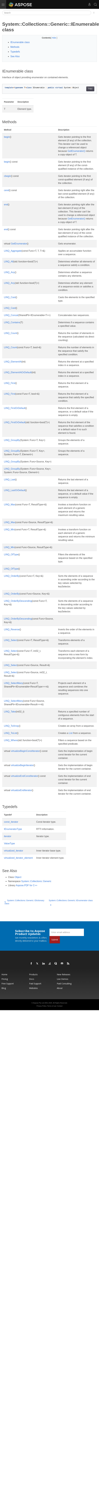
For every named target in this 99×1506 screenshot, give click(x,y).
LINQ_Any (9, 272)
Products (33, 974)
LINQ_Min (9, 529)
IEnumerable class (20, 42)
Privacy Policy (41, 1006)
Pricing (4, 979)
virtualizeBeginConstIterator (25, 751)
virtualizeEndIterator (21, 790)
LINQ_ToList (10, 733)
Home (4, 974)
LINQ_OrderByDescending (18, 601)
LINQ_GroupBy (12, 440)
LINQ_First (9, 383)
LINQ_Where (11, 740)
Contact (60, 1006)
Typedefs (15, 51)
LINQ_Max (9, 504)
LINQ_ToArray (11, 726)
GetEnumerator (19, 243)
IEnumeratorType (13, 829)
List (70, 733)
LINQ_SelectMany (13, 683)
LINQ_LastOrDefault (14, 490)
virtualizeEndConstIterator (24, 776)
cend (6, 190)
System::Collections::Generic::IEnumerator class (71, 902)
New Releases (63, 974)
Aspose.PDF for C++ (26, 885)
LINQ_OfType (11, 554)
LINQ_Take (10, 711)
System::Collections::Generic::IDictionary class (24, 902)
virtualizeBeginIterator (22, 765)
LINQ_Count (10, 333)
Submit (54, 939)
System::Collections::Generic (36, 881)
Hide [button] (54, 38)
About (60, 988)
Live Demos (62, 979)
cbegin (7, 176)
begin (7, 137)
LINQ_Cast (10, 297)
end (6, 204)
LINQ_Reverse (11, 629)
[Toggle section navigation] (93, 13)
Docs (31, 979)
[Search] (46, 13)
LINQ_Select (10, 640)
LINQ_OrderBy (11, 576)
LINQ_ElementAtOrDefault (18, 372)
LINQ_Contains (12, 322)
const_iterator (11, 822)
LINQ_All (8, 261)
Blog (3, 988)
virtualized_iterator (13, 850)
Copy (90, 89)
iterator (7, 836)
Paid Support (35, 983)
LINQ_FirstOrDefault (14, 408)
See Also (15, 56)
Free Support (7, 983)
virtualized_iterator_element (18, 858)
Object (17, 877)
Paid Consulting (64, 983)
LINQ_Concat (11, 315)
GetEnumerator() (76, 151)
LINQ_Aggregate (13, 251)
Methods (14, 47)
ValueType (9, 843)
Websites (33, 988)
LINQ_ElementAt (13, 361)
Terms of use (51, 1006)
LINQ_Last (9, 479)
